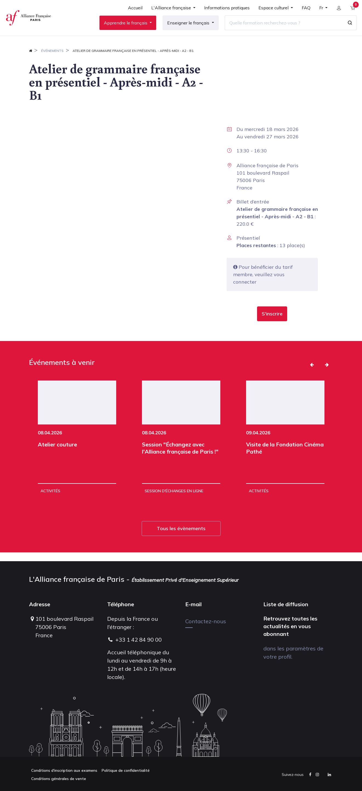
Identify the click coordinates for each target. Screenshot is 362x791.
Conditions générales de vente (58, 778)
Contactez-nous (205, 621)
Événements (52, 59)
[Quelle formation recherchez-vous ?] (282, 27)
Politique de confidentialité (126, 770)
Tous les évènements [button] (181, 537)
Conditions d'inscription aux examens (64, 770)
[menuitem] (133, 14)
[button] (272, 322)
